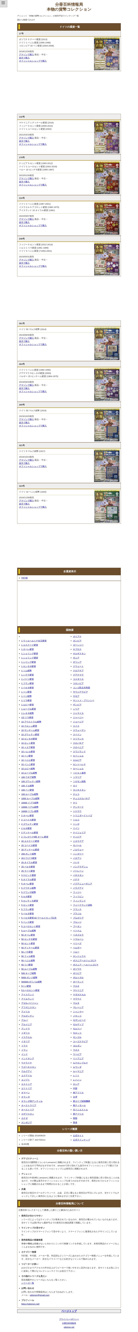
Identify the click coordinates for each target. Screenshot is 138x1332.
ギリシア (77, 662)
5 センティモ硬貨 (29, 901)
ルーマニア (78, 1071)
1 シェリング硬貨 (29, 653)
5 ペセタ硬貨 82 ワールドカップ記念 (39, 918)
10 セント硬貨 (28, 743)
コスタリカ (78, 679)
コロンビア (78, 683)
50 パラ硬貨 (27, 952)
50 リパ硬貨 (27, 965)
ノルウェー (78, 849)
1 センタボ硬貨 (28, 666)
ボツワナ (77, 969)
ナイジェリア (79, 832)
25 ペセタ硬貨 (28, 866)
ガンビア (77, 640)
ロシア (76, 1084)
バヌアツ (77, 858)
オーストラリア (28, 1105)
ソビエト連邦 (79, 773)
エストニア (26, 1084)
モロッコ (77, 1033)
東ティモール (79, 1105)
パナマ (76, 879)
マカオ (76, 986)
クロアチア (78, 670)
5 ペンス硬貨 (27, 922)
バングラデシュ (80, 866)
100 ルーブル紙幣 (29, 794)
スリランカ (78, 739)
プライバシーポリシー (69, 1319)
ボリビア (77, 973)
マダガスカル (79, 994)
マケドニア (78, 990)
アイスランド (27, 994)
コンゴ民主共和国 (81, 687)
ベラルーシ (78, 939)
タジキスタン (79, 790)
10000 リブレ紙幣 (29, 811)
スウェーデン (79, 730)
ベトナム (77, 930)
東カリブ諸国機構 (81, 1101)
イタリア (25, 1041)
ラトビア (77, 1054)
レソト (76, 1075)
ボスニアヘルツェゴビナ (84, 960)
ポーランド (78, 982)
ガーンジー (78, 645)
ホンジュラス (79, 956)
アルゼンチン (27, 1016)
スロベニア (78, 747)
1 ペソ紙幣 (26, 696)
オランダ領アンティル (32, 1101)
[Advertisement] (69, 92)
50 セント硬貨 (28, 943)
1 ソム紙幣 (26, 670)
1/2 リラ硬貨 (27, 717)
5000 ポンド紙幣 (29, 977)
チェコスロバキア (81, 798)
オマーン (25, 1092)
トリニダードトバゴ (82, 815)
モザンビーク (79, 1020)
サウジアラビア (80, 692)
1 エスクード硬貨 (29, 645)
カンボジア (26, 1122)
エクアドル (26, 1075)
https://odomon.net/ (30, 1304)
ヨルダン (77, 1046)
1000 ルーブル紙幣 (30, 798)
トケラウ (77, 811)
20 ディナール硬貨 (30, 849)
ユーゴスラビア (80, 1041)
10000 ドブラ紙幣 (29, 803)
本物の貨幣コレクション (69, 9)
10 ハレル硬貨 (28, 751)
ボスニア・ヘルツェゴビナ (86, 965)
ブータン (77, 926)
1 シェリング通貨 (29, 658)
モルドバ (77, 1028)
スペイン (77, 734)
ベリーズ (77, 943)
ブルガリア (78, 918)
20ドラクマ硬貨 (28, 858)
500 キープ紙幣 (28, 973)
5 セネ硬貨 (26, 896)
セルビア (77, 760)
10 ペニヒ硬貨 (28, 760)
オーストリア (27, 1109)
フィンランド (79, 901)
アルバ (24, 1020)
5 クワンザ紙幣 (28, 892)
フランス (77, 909)
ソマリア (77, 777)
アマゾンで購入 (26, 54)
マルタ (76, 1003)
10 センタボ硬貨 (29, 739)
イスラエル (26, 1037)
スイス (76, 726)
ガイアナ (77, 636)
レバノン (77, 1080)
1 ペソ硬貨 (26, 692)
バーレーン (78, 871)
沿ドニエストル (80, 1109)
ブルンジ (77, 922)
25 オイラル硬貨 (29, 862)
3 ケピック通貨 (28, 875)
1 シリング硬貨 (28, 662)
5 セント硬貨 (27, 905)
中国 (75, 1088)
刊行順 (24, 578)
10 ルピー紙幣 (28, 768)
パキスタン (78, 875)
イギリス (25, 1033)
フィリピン (78, 896)
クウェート (78, 666)
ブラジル (77, 913)
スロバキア (78, 743)
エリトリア (26, 1088)
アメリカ (25, 1011)
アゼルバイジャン (29, 1003)
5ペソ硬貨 (26, 986)
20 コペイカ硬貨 (29, 845)
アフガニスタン (28, 1007)
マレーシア (78, 1007)
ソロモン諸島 (79, 781)
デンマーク (78, 807)
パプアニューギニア (82, 884)
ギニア (76, 658)
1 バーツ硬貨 (27, 679)
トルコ (76, 820)
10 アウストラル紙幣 (31, 721)
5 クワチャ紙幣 (28, 888)
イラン (24, 1050)
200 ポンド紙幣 (28, 854)
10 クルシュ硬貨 (29, 726)
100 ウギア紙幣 (28, 777)
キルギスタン (79, 653)
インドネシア (27, 1058)
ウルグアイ (26, 1071)
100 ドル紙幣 (27, 785)
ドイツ (76, 828)
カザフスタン (27, 1114)
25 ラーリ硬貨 (28, 871)
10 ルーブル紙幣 (29, 773)
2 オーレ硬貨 (27, 815)
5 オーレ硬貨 (27, 884)
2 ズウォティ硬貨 (29, 824)
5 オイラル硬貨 (28, 879)
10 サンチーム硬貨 (30, 730)
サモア (76, 696)
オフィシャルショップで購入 (33, 61)
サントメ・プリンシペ (83, 700)
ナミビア (77, 837)
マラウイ (77, 999)
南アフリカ (78, 1092)
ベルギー (77, 947)
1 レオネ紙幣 (27, 713)
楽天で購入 (24, 58)
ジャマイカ (78, 713)
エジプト (25, 1080)
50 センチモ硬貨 (29, 939)
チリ (75, 803)
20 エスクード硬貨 (30, 841)
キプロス (77, 649)
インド (24, 1054)
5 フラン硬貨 (27, 909)
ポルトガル (78, 977)
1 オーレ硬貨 (27, 649)
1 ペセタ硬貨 (27, 687)
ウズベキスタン (28, 1067)
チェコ (76, 794)
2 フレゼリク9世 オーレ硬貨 (34, 837)
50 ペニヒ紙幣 (28, 960)
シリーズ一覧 (27, 1283)
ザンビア (77, 704)
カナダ (24, 1118)
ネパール (77, 845)
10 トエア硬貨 (28, 747)
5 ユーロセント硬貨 (30, 926)
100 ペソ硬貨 (27, 790)
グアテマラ (78, 675)
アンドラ (25, 1028)
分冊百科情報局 (69, 1323)
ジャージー (78, 717)
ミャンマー (78, 1011)
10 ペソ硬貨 (27, 756)
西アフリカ (78, 1114)
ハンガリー (78, 854)
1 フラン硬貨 (27, 683)
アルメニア (26, 1024)
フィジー (77, 892)
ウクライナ (26, 1063)
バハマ (76, 862)
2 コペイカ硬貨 (28, 820)
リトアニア (78, 1058)
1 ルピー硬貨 (27, 704)
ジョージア (78, 721)
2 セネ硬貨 (26, 828)
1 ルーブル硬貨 (28, 709)
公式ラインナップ (81, 1140)
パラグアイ (78, 888)
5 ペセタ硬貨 (27, 913)
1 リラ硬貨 (26, 700)
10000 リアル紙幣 (29, 807)
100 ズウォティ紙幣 (30, 781)
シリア (76, 709)
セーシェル (78, 768)
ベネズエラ (78, 935)
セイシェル (78, 756)
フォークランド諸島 (82, 905)
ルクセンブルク (80, 1063)
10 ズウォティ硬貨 (30, 734)
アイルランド (27, 999)
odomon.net (69, 1327)
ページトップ (69, 1311)
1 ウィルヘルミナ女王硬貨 (34, 640)
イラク (24, 1046)
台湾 (75, 1097)
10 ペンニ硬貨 (28, 764)
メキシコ (77, 1016)
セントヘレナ (79, 764)
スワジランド (79, 751)
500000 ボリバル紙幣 (31, 982)
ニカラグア (78, 841)
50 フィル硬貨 (28, 956)
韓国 (75, 1118)
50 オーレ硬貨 (28, 935)
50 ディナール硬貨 (30, 947)
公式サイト (78, 1135)
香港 (75, 1122)
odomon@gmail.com (39, 1295)
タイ (75, 785)
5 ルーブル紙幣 (28, 930)
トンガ (76, 824)
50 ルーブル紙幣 (29, 969)
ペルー (76, 952)
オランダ (25, 1097)
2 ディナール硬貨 (29, 832)
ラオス (76, 1050)
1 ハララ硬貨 (27, 675)
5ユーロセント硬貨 (30, 990)
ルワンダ (77, 1067)
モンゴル (77, 1037)
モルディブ (78, 1024)
